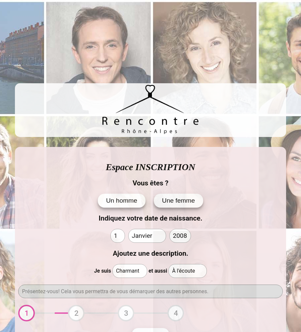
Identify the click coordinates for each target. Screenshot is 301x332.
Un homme (121, 200)
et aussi (158, 271)
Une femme (178, 200)
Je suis (102, 271)
